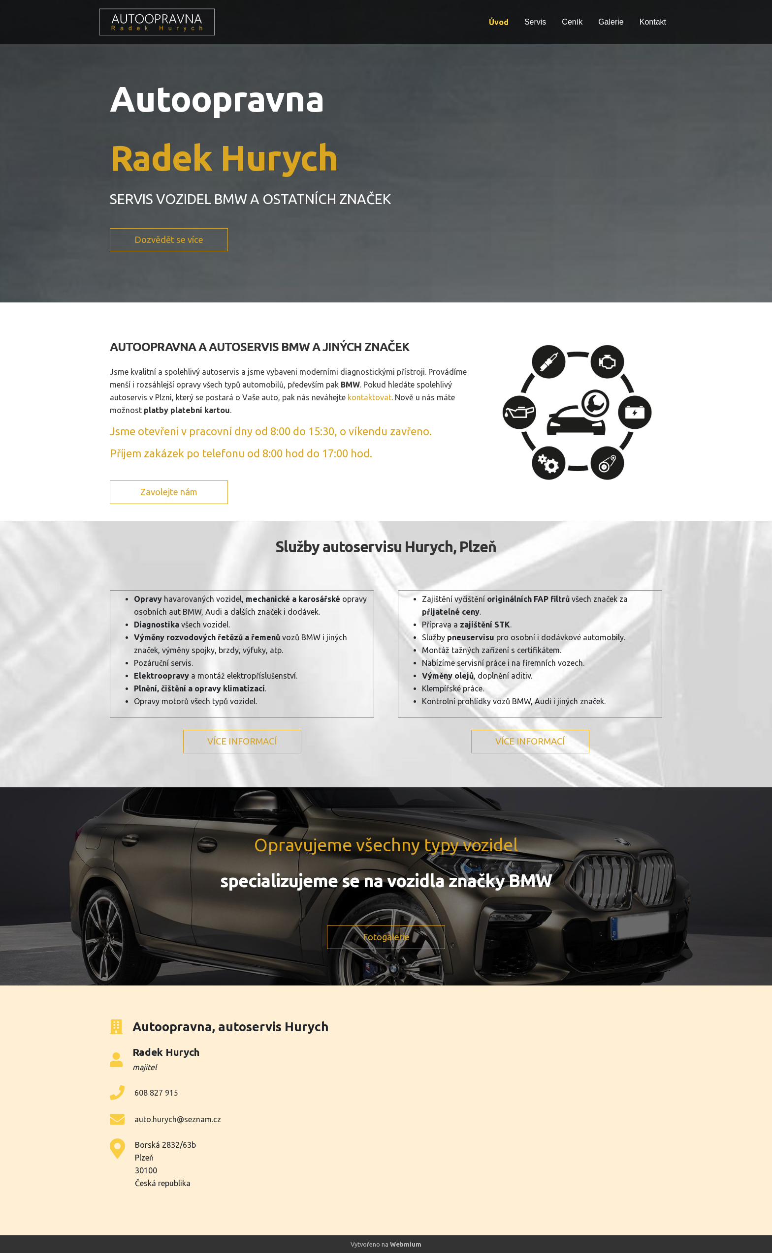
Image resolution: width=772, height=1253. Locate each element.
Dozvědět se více (168, 239)
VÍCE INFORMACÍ (242, 741)
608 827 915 (156, 1092)
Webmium (405, 1244)
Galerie (611, 22)
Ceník (572, 22)
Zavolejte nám (168, 492)
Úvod (499, 22)
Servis (535, 22)
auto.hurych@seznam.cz (177, 1119)
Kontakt (653, 22)
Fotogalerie (386, 937)
